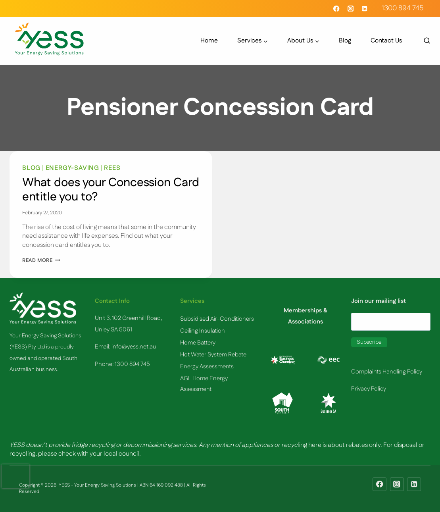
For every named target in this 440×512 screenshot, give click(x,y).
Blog (345, 41)
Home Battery (197, 343)
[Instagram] (350, 8)
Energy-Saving (72, 168)
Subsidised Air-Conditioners (217, 319)
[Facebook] (336, 8)
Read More (41, 260)
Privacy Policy (368, 389)
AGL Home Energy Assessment (204, 383)
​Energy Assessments (207, 366)
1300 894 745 (402, 8)
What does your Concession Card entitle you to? (110, 190)
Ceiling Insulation (202, 331)
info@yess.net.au (133, 347)
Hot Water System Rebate (213, 354)
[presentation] (15, 476)
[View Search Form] (422, 40)
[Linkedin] (364, 8)
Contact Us (386, 41)
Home (209, 41)
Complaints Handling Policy (386, 372)
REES (112, 168)
